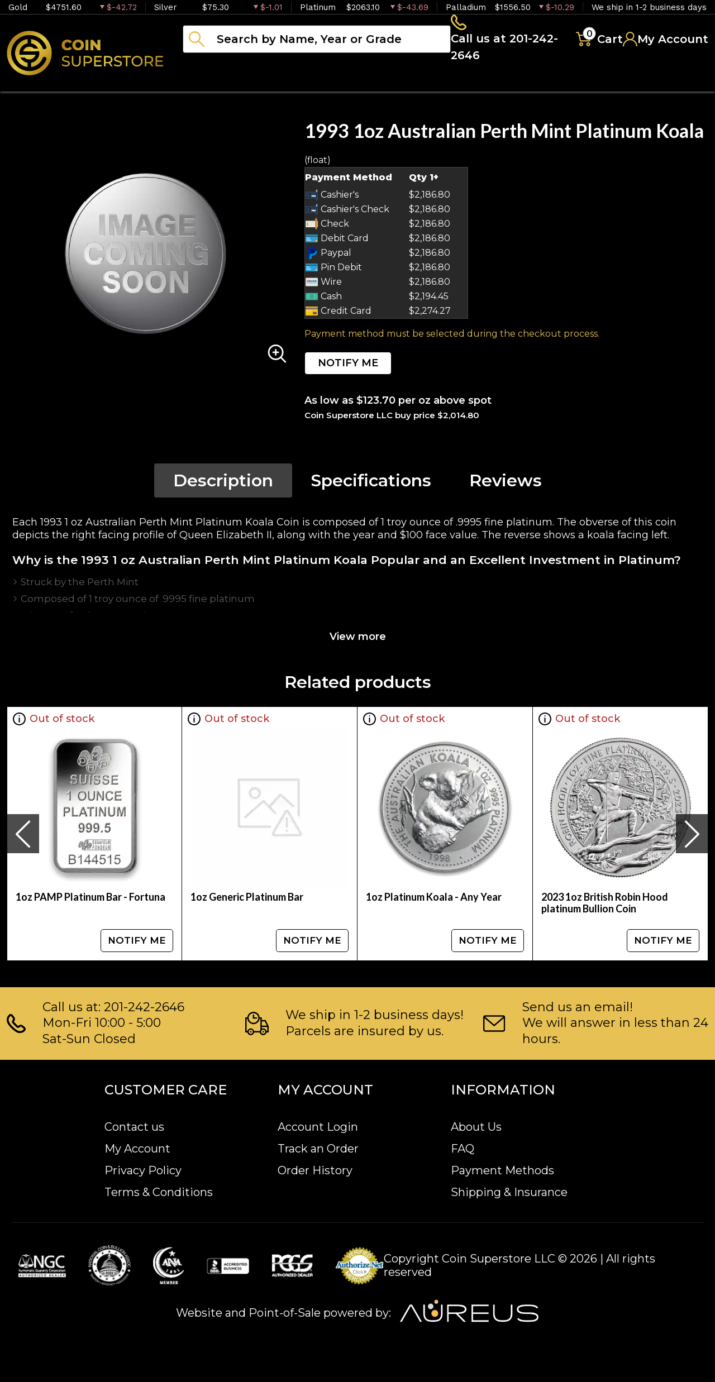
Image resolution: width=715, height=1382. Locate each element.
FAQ (462, 1148)
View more (358, 640)
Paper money (405, 83)
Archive (497, 83)
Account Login (318, 1127)
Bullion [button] (205, 83)
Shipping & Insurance (509, 1192)
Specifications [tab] (371, 484)
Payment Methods (502, 1170)
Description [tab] (223, 484)
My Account (137, 1148)
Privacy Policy (143, 1170)
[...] (317, 41)
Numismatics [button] (296, 83)
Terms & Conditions (158, 1192)
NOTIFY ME (348, 366)
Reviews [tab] (505, 484)
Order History (315, 1170)
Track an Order (318, 1148)
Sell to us (678, 83)
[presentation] (23, 837)
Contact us (134, 1127)
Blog (564, 83)
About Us (476, 1127)
